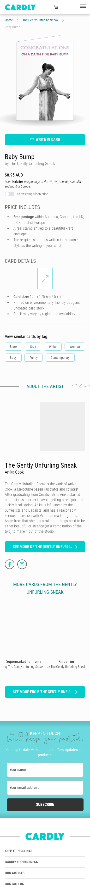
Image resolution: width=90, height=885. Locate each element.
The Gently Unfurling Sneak (40, 20)
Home (9, 20)
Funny (34, 357)
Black (13, 346)
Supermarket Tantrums (23, 661)
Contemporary (60, 357)
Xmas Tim (66, 661)
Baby (13, 357)
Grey (33, 346)
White (53, 346)
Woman (75, 346)
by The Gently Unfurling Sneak (23, 666)
